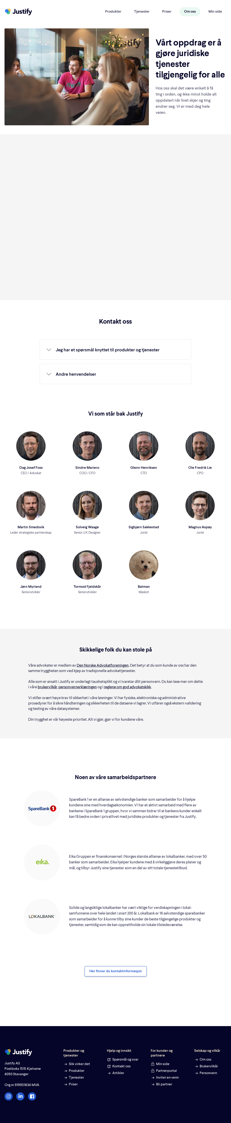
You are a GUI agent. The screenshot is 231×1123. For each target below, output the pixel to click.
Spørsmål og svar (125, 1059)
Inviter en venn (167, 1078)
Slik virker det (79, 1064)
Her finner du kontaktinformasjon (115, 971)
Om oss (190, 12)
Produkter (113, 12)
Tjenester (142, 12)
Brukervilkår (209, 1066)
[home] (18, 12)
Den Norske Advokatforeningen (103, 666)
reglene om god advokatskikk (127, 687)
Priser (166, 12)
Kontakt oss (121, 1066)
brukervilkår (47, 687)
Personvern (208, 1073)
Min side (215, 12)
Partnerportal (166, 1071)
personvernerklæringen (77, 687)
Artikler (118, 1073)
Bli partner (164, 1084)
